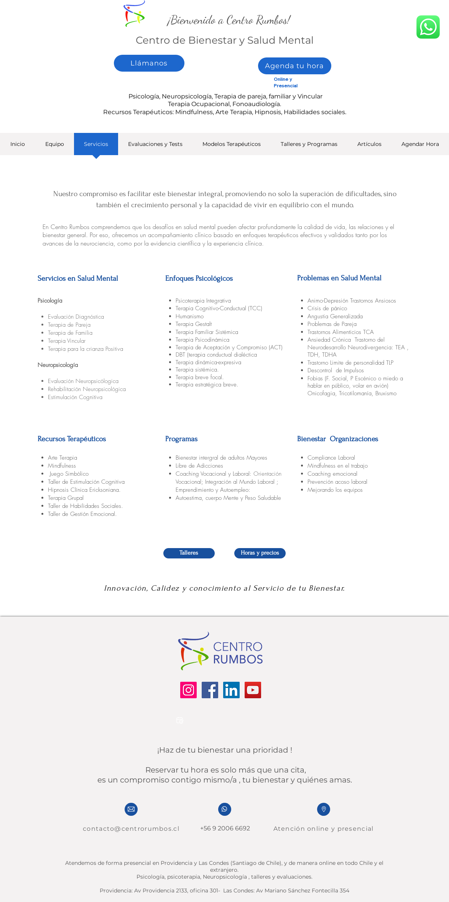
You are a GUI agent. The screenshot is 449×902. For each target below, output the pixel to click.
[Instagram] (188, 690)
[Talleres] (189, 553)
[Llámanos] (149, 63)
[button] (155, 146)
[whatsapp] (428, 27)
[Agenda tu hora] (294, 65)
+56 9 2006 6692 (224, 828)
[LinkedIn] (231, 690)
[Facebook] (210, 690)
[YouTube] (253, 690)
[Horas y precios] (260, 553)
